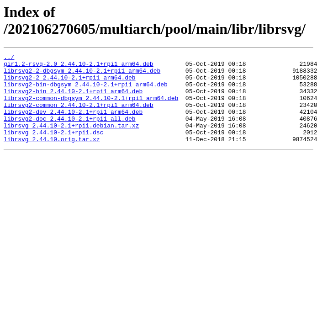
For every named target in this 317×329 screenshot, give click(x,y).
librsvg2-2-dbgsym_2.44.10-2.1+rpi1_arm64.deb (82, 74)
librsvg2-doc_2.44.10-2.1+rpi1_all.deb (70, 132)
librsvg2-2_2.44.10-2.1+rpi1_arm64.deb (70, 83)
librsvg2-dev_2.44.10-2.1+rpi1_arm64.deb (73, 124)
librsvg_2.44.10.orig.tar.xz (52, 157)
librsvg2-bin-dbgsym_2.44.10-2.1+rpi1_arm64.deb (86, 91)
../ (9, 58)
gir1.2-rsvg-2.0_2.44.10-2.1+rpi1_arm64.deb (78, 66)
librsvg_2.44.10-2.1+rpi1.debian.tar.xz (71, 140)
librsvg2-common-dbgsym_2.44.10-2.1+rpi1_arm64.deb (91, 107)
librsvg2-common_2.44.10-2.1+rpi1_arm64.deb (78, 115)
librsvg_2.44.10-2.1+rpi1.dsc (53, 148)
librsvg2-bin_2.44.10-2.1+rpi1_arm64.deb (73, 99)
